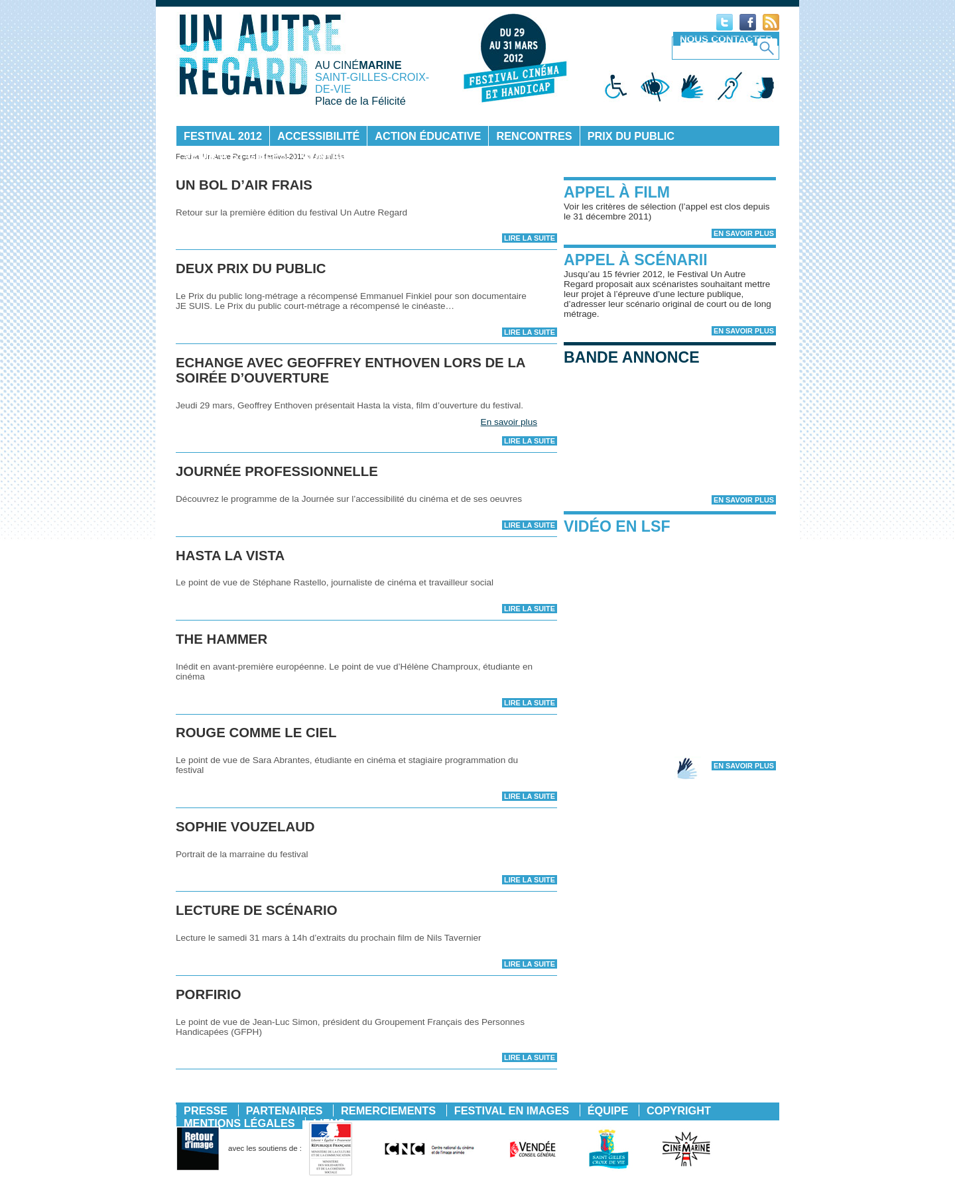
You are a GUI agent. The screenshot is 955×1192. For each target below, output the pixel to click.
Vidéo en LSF (617, 526)
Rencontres (534, 136)
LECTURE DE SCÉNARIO (257, 910)
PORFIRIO (208, 994)
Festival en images (511, 1110)
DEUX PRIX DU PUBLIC (251, 268)
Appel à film (617, 192)
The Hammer (221, 639)
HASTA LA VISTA (230, 555)
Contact (328, 156)
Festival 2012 (223, 136)
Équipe (608, 1110)
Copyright (679, 1110)
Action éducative (428, 136)
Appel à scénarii (636, 259)
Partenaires (284, 1110)
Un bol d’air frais (244, 185)
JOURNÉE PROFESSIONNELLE (277, 471)
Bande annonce (632, 357)
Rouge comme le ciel (256, 732)
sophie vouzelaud (245, 826)
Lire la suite (529, 238)
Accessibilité (318, 136)
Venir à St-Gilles (235, 156)
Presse (205, 1110)
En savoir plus (509, 422)
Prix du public (631, 136)
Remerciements (388, 1110)
